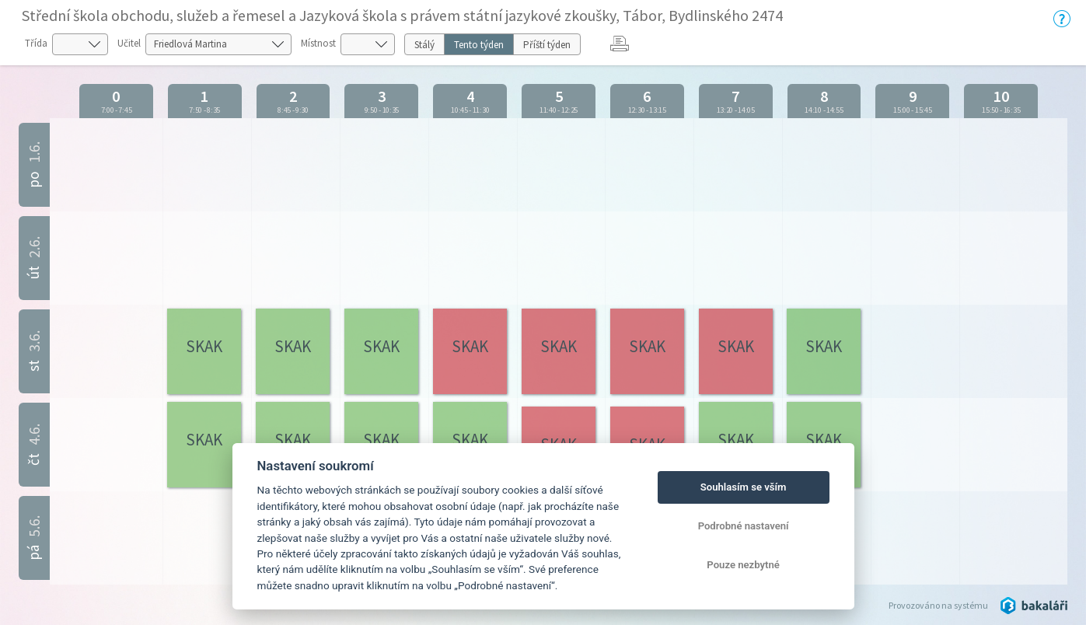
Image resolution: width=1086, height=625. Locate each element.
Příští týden (547, 44)
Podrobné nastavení (743, 526)
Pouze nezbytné (743, 565)
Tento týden (479, 44)
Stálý (424, 44)
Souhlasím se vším (743, 487)
